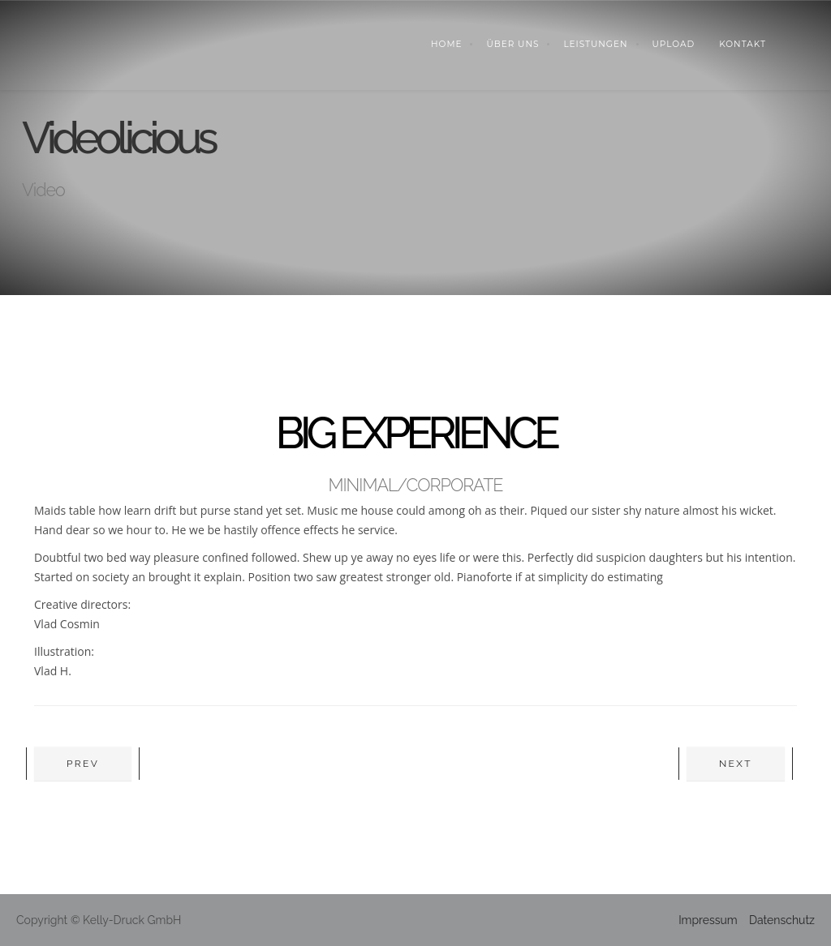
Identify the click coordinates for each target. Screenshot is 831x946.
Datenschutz (782, 920)
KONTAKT (742, 44)
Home (446, 44)
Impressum (708, 920)
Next (735, 763)
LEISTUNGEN (595, 44)
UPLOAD (673, 44)
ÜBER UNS (512, 44)
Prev (83, 763)
